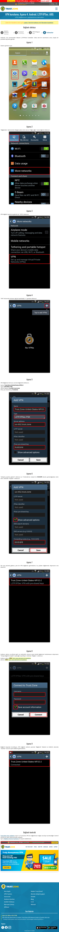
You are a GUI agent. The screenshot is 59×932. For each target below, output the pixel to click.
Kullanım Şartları (9, 899)
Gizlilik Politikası (9, 902)
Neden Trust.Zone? (37, 891)
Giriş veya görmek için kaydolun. (22, 658)
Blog (32, 899)
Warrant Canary (9, 904)
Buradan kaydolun (47, 22)
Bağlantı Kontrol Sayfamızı (11, 838)
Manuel (33, 904)
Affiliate (6, 907)
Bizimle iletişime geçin (38, 894)
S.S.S (32, 902)
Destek (33, 896)
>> (46, 1)
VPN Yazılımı (8, 894)
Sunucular (7, 896)
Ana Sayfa (7, 891)
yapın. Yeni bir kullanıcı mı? (33, 22)
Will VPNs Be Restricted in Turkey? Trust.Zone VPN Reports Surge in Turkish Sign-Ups (25, 917)
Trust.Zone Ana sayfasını (8, 835)
